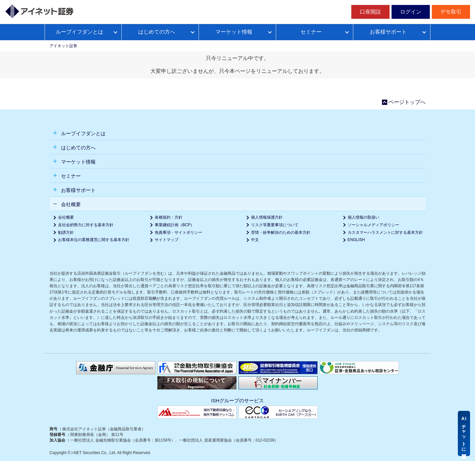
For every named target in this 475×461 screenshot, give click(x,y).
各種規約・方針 (168, 217)
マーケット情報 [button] (78, 162)
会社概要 (66, 217)
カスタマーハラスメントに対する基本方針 (385, 232)
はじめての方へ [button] (78, 147)
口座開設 (370, 12)
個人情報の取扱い (363, 217)
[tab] (237, 133)
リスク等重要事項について (275, 225)
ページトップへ (407, 102)
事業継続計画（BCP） (175, 225)
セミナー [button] (70, 176)
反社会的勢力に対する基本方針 (85, 225)
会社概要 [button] (70, 204)
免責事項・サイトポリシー (178, 232)
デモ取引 (450, 12)
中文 (255, 239)
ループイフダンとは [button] (83, 133)
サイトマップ (166, 239)
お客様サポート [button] (78, 190)
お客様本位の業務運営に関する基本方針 (93, 239)
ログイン (410, 12)
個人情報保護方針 (267, 217)
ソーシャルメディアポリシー (373, 225)
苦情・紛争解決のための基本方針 (280, 232)
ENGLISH (356, 239)
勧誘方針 (66, 232)
